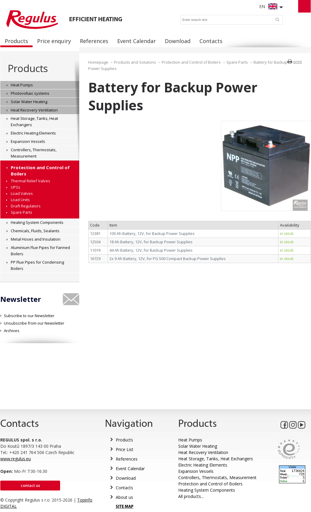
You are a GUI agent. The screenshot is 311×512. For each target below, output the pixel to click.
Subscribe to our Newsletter (29, 315)
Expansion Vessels (196, 471)
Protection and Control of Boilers (191, 62)
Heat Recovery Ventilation (203, 452)
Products (28, 68)
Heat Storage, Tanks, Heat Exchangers (215, 458)
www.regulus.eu (15, 458)
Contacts (124, 487)
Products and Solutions (135, 62)
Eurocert (289, 449)
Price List (124, 449)
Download (126, 478)
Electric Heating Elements (202, 465)
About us (124, 497)
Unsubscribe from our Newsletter (34, 323)
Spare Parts (237, 62)
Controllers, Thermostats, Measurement (217, 477)
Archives (11, 330)
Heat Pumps (190, 440)
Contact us (30, 485)
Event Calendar (130, 468)
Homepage (98, 62)
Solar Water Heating (197, 446)
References (127, 459)
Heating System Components (206, 490)
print (297, 61)
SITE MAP (124, 507)
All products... (191, 496)
